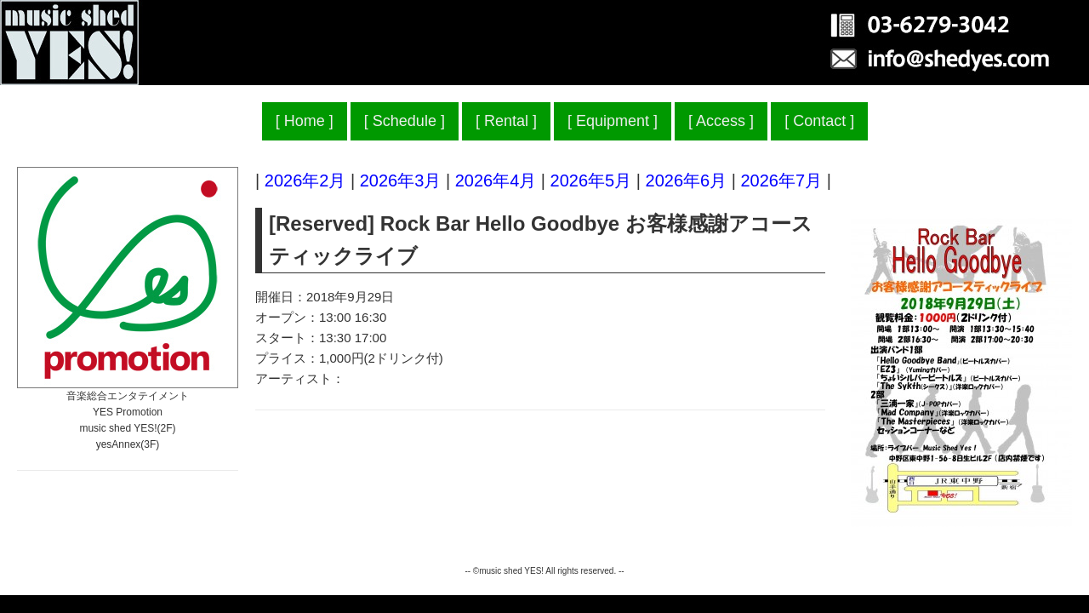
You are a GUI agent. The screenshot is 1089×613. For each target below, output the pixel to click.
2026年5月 (591, 180)
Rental (506, 120)
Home (304, 120)
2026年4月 (496, 180)
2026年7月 (781, 180)
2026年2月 (305, 180)
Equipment (612, 120)
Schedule (404, 120)
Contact (819, 120)
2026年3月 (401, 180)
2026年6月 (686, 180)
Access (720, 120)
